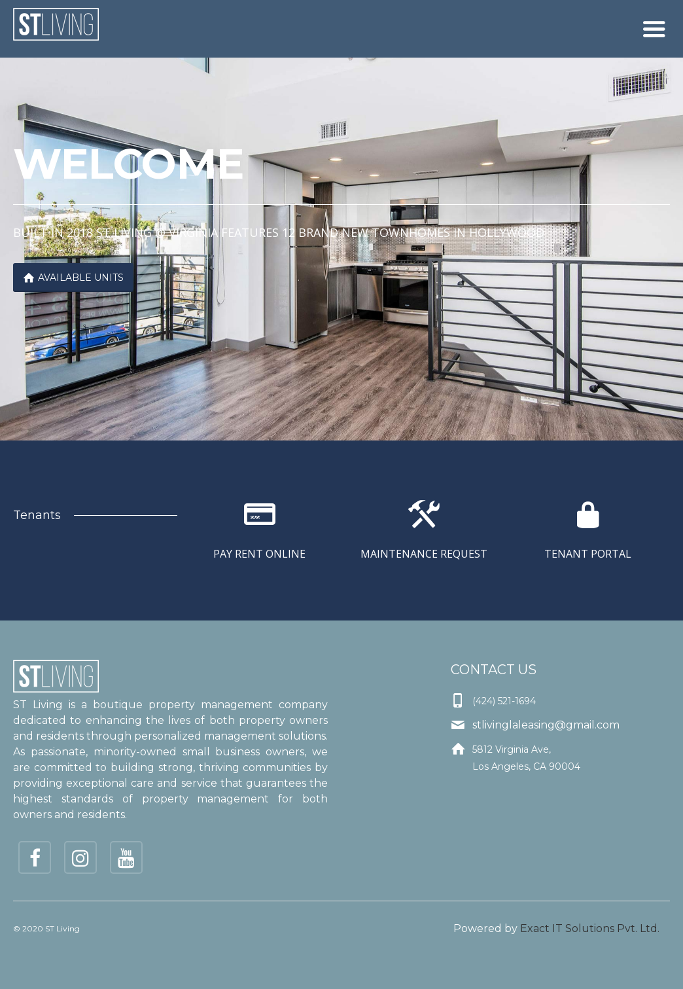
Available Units (73, 277)
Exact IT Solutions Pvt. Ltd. (589, 928)
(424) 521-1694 (504, 701)
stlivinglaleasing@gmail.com (546, 725)
